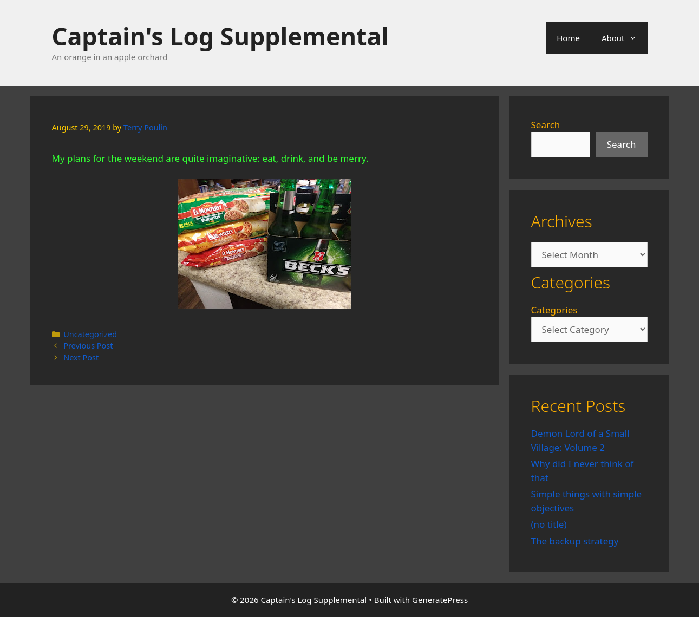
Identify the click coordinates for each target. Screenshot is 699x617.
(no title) (549, 524)
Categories (554, 310)
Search (545, 125)
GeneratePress (440, 599)
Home (568, 37)
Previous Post (88, 345)
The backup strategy (575, 541)
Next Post (81, 357)
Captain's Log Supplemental (220, 35)
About (625, 38)
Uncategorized (90, 334)
